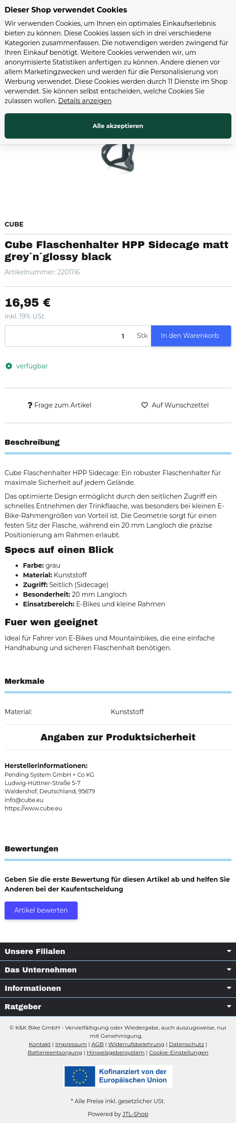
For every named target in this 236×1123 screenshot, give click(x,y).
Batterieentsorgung (55, 1052)
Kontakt (40, 1044)
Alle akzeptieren (118, 125)
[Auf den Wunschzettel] (174, 405)
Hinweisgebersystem (116, 1052)
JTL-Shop (135, 1114)
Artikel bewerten (41, 910)
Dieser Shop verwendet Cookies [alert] (66, 10)
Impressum (71, 1044)
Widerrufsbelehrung (136, 1044)
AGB (97, 1044)
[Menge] (69, 336)
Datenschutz (186, 1044)
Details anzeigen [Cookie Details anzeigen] (85, 101)
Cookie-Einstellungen (178, 1052)
